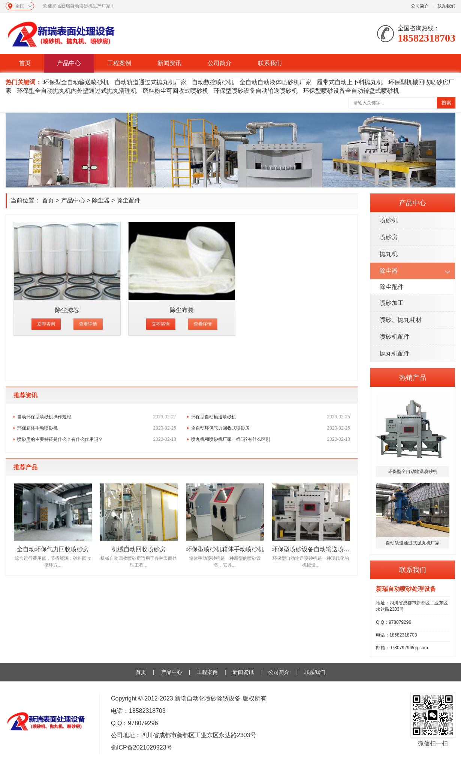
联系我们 (446, 6)
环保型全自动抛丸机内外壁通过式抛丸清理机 (77, 91)
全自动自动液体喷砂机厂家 (275, 82)
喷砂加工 (392, 303)
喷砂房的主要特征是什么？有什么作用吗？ (96, 439)
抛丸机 (389, 254)
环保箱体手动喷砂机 (96, 428)
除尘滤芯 (67, 310)
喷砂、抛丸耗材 (401, 320)
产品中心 (69, 63)
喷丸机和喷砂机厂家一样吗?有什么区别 (270, 439)
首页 (25, 63)
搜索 (446, 103)
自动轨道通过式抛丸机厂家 (151, 82)
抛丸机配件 (395, 353)
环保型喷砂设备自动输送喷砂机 (256, 91)
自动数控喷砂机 (213, 82)
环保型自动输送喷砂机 (270, 416)
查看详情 (88, 324)
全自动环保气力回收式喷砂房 (270, 428)
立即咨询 (46, 324)
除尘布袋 (182, 310)
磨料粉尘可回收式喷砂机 (175, 91)
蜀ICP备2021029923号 (141, 747)
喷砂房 (389, 237)
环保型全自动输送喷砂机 (76, 82)
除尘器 (389, 271)
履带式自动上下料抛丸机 (350, 82)
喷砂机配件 (395, 336)
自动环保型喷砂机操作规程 (96, 416)
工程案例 (119, 63)
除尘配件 (392, 287)
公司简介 (420, 6)
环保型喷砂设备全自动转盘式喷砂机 (351, 91)
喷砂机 (389, 220)
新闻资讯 (169, 63)
